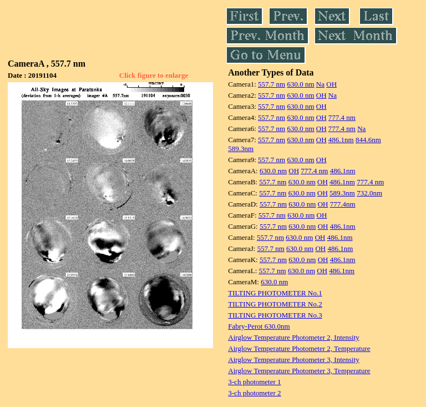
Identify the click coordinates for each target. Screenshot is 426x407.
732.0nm (369, 193)
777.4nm (343, 204)
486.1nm (341, 139)
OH (331, 84)
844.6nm (368, 139)
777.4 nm (342, 117)
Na (320, 84)
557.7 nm (271, 84)
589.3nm (240, 148)
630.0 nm (300, 84)
